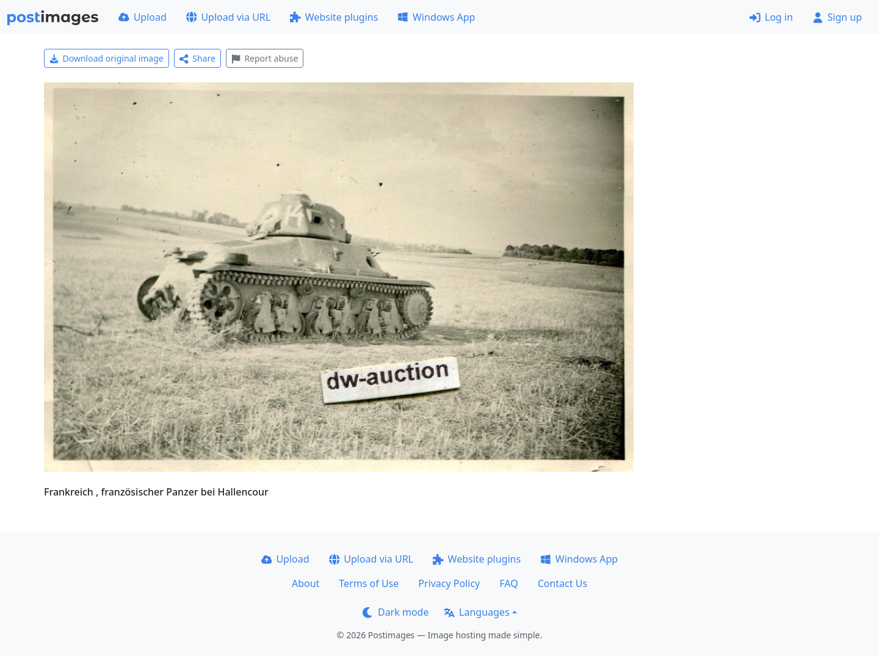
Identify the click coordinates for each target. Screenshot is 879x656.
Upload (142, 17)
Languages (476, 612)
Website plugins (334, 17)
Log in (771, 17)
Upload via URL (228, 17)
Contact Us (562, 583)
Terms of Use (369, 583)
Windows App (436, 17)
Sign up (837, 17)
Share (197, 58)
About (305, 583)
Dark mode (396, 612)
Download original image (106, 58)
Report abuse (264, 58)
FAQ (508, 583)
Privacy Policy (449, 583)
